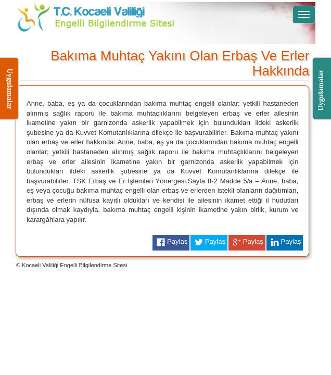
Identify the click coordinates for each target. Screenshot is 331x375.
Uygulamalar (320, 102)
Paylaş (171, 242)
